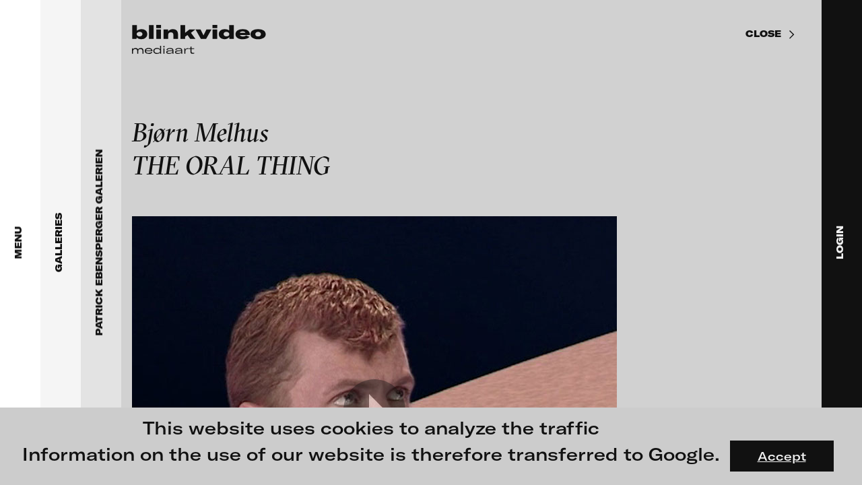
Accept (782, 456)
